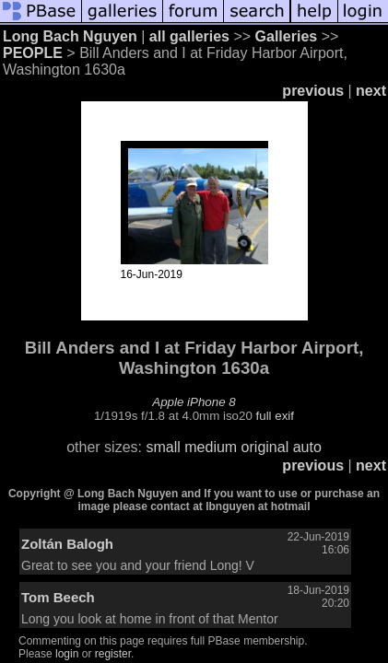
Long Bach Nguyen (70, 36)
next (371, 91)
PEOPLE (33, 53)
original (265, 447)
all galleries (189, 36)
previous (313, 91)
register (113, 653)
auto (307, 447)
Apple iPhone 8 (193, 402)
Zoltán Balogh (67, 544)
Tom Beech (58, 597)
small (163, 447)
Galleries (286, 36)
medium (210, 447)
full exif (275, 416)
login (66, 653)
